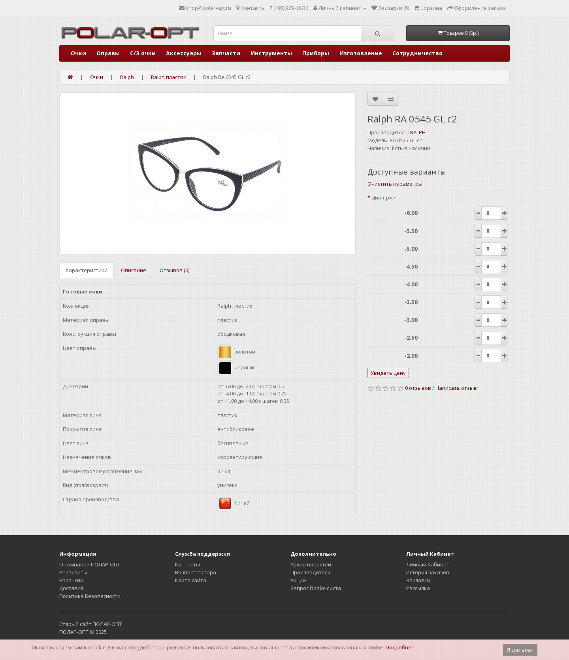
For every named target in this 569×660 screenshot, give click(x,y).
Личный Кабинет (427, 564)
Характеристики (86, 270)
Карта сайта (190, 580)
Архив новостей (310, 564)
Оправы (108, 53)
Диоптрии (383, 197)
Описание (133, 270)
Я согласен (520, 649)
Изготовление (360, 53)
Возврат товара (195, 572)
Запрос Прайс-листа (315, 588)
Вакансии (71, 580)
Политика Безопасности (90, 596)
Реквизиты (73, 572)
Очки (78, 53)
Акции (298, 580)
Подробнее (400, 647)
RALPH (418, 132)
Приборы (315, 53)
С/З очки (143, 53)
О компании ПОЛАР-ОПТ (89, 564)
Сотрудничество (417, 53)
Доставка (71, 588)
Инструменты (271, 53)
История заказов (427, 572)
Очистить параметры (394, 183)
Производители (310, 572)
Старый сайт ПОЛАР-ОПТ (90, 624)
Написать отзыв (456, 387)
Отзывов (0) (174, 270)
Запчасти (226, 53)
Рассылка (418, 588)
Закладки (418, 580)
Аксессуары (184, 53)
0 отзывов (418, 387)
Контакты (187, 564)
